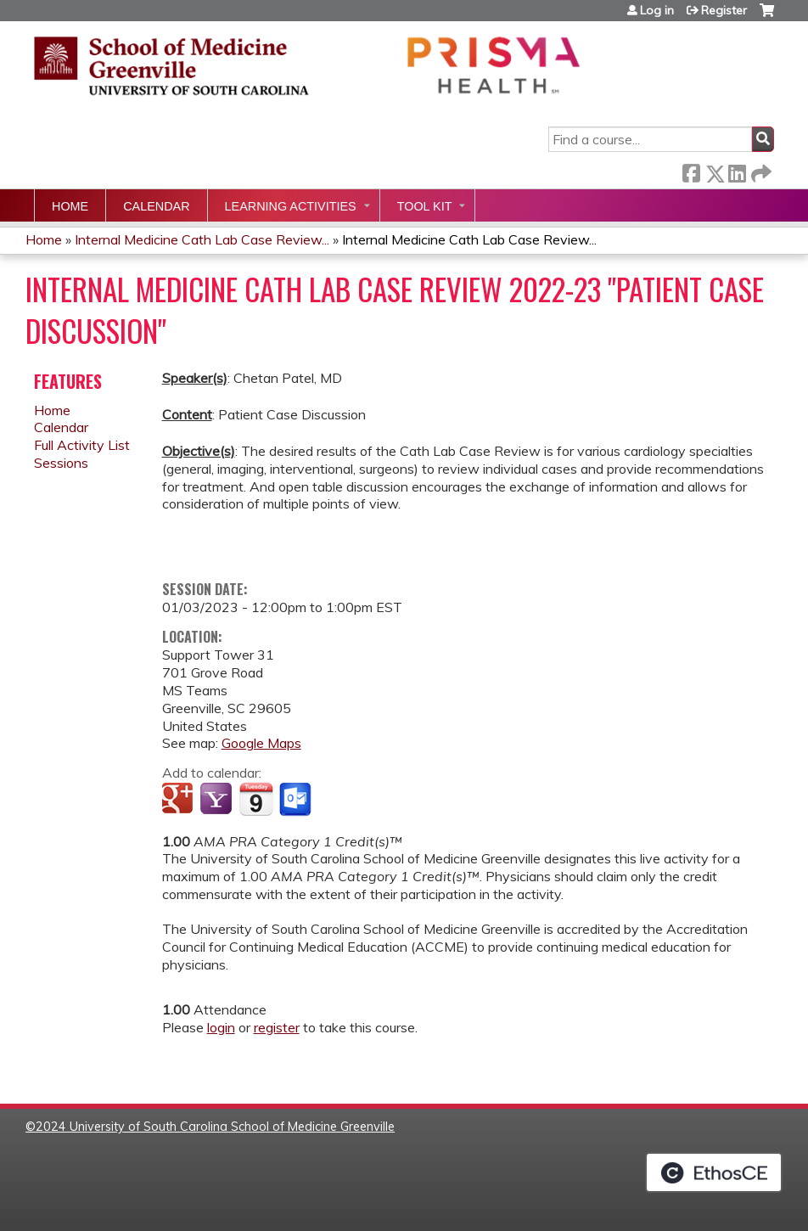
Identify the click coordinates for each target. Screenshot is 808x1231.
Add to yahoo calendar (217, 800)
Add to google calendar (179, 800)
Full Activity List (82, 444)
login (221, 1027)
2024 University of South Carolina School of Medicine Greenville (215, 1126)
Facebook (690, 170)
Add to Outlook (296, 800)
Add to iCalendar (255, 799)
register (277, 1027)
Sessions (61, 462)
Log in (657, 10)
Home (70, 206)
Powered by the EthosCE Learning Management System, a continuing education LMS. (714, 1172)
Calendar (156, 206)
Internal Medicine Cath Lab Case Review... (202, 239)
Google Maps (261, 742)
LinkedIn (736, 170)
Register (724, 10)
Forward (759, 170)
